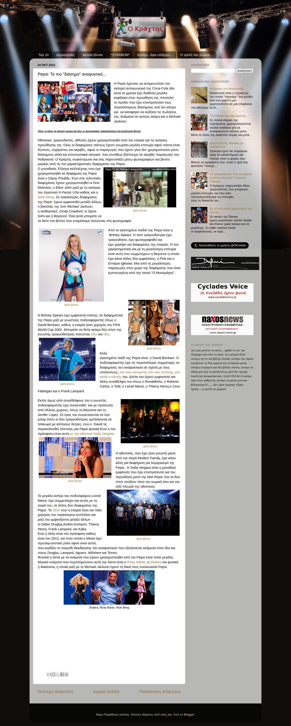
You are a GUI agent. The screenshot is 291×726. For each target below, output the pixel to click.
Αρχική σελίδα (106, 691)
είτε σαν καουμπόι (133, 372)
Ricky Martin (136, 562)
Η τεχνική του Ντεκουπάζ (226, 88)
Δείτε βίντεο (140, 210)
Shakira (156, 562)
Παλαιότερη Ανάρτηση (160, 691)
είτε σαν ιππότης (160, 372)
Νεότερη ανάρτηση (55, 691)
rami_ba (166, 714)
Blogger (189, 714)
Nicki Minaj (46, 197)
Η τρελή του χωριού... (197, 55)
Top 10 (43, 55)
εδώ (94, 334)
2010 (56, 510)
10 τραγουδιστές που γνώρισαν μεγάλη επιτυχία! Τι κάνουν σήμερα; (231, 177)
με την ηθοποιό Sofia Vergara (92, 434)
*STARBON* (120, 55)
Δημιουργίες (66, 55)
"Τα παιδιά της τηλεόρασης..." (229, 115)
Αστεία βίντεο (93, 55)
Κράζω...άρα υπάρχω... (155, 55)
